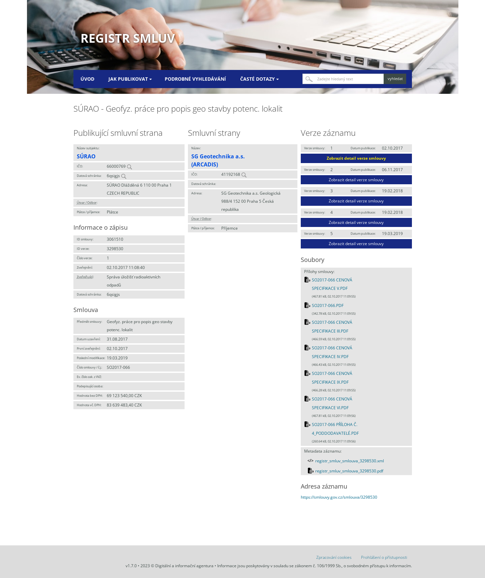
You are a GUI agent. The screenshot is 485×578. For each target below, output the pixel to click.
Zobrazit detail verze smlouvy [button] (356, 158)
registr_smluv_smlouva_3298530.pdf (349, 470)
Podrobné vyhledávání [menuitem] (195, 79)
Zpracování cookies (334, 557)
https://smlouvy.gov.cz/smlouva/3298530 (339, 497)
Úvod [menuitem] (87, 79)
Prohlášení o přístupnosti (384, 557)
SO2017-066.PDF (328, 305)
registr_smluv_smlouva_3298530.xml (349, 460)
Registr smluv (127, 38)
